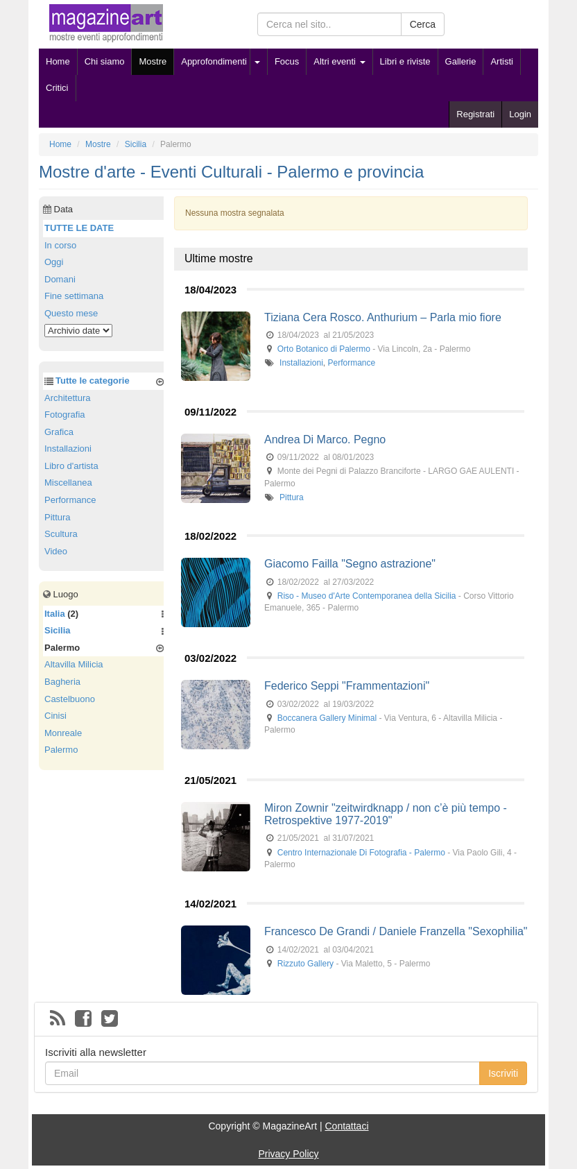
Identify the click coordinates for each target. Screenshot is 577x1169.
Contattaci (346, 1126)
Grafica (59, 432)
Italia (54, 613)
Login (520, 114)
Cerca (423, 24)
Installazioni (301, 363)
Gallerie (460, 61)
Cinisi (55, 715)
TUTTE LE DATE (79, 228)
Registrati (475, 114)
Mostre (152, 61)
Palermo (61, 749)
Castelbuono (69, 699)
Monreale (63, 733)
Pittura (291, 497)
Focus (287, 61)
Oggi (53, 262)
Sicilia (57, 630)
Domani (60, 279)
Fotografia (64, 414)
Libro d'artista (71, 466)
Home (58, 61)
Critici (57, 88)
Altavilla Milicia (73, 664)
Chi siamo (105, 61)
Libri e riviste (405, 61)
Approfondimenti (214, 61)
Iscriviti (503, 1073)
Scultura (61, 534)
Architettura (67, 398)
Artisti (501, 61)
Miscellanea (68, 482)
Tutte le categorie (92, 380)
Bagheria (62, 681)
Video (55, 551)
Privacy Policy (288, 1153)
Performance (351, 363)
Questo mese (71, 313)
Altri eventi (339, 61)
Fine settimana (73, 296)
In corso (60, 245)
